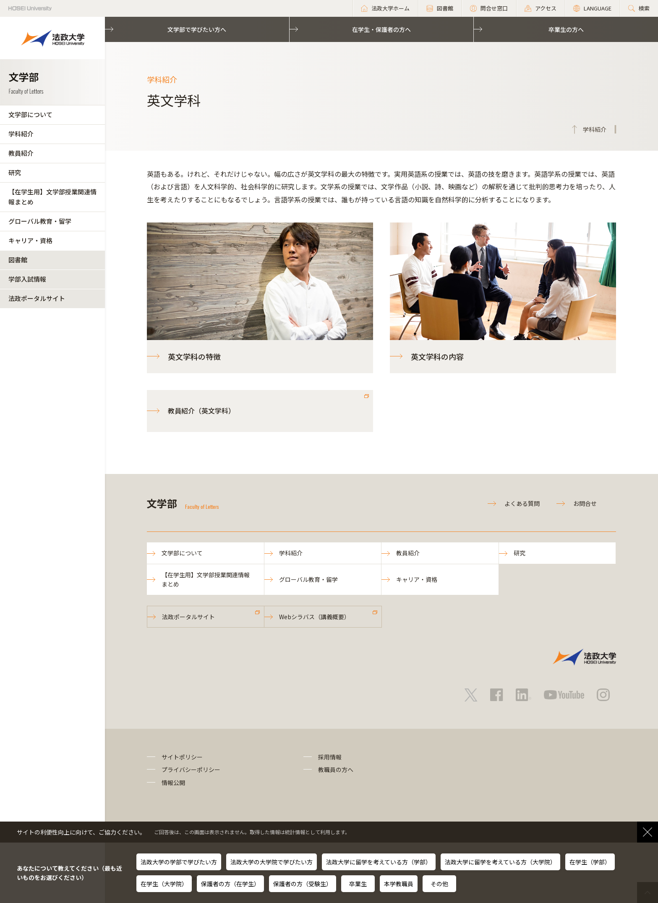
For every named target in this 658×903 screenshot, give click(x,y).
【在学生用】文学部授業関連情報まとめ (52, 196)
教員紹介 (21, 153)
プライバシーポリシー (191, 769)
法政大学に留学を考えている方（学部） (378, 862)
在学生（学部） (590, 862)
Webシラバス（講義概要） (314, 616)
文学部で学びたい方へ (196, 29)
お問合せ (585, 503)
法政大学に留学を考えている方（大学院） (500, 862)
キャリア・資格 (30, 240)
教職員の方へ (335, 769)
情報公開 (173, 782)
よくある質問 (522, 503)
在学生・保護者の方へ (381, 29)
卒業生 (358, 883)
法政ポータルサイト (36, 298)
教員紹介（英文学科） (201, 411)
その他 (439, 883)
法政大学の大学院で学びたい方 (271, 862)
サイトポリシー (182, 757)
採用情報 (330, 757)
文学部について (30, 114)
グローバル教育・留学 (39, 221)
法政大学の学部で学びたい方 (179, 862)
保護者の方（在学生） (230, 883)
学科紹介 (21, 133)
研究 (14, 172)
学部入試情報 (27, 279)
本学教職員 (398, 883)
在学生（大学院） (164, 883)
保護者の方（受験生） (302, 883)
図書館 (17, 259)
